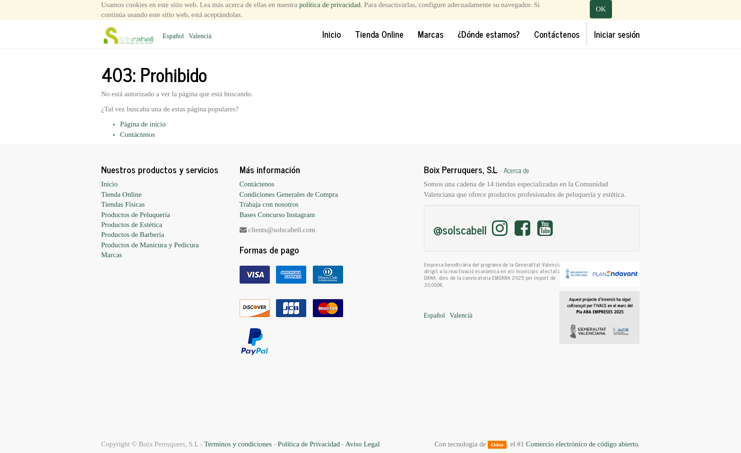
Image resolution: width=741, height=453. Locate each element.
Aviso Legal (362, 444)
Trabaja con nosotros (269, 204)
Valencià (200, 36)
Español (173, 36)
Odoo (497, 444)
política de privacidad (330, 4)
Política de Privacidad (309, 444)
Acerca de (516, 170)
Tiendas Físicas (123, 204)
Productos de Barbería (132, 234)
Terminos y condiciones (238, 444)
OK (601, 9)
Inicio (109, 184)
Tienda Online (121, 194)
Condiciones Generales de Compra (289, 194)
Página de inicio (143, 124)
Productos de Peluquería (135, 214)
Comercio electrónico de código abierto (582, 444)
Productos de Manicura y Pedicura (150, 245)
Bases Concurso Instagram (277, 214)
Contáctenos (137, 134)
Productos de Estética (131, 224)
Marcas (111, 255)
